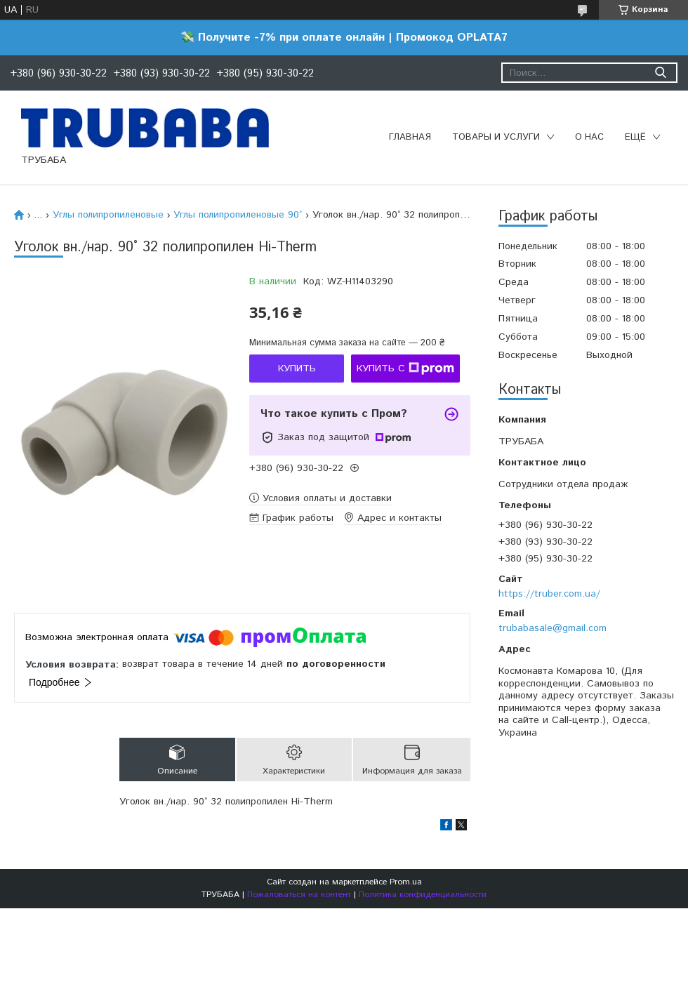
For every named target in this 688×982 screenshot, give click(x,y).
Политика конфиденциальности (423, 895)
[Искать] (660, 72)
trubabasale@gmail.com (552, 628)
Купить (297, 368)
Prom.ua (406, 882)
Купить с (405, 368)
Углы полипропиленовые (108, 215)
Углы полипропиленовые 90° (237, 215)
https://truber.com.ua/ (549, 594)
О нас (589, 137)
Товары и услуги (496, 137)
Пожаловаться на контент (299, 895)
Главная (410, 137)
